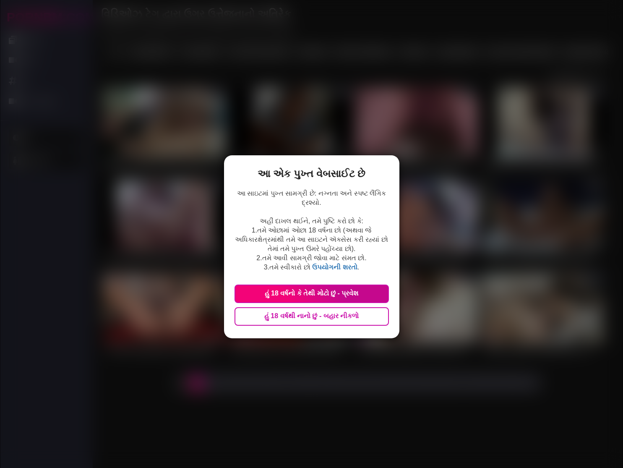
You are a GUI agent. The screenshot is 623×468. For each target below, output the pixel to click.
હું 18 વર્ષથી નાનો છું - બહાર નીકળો (311, 315)
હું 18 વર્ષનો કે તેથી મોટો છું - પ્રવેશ (312, 293)
